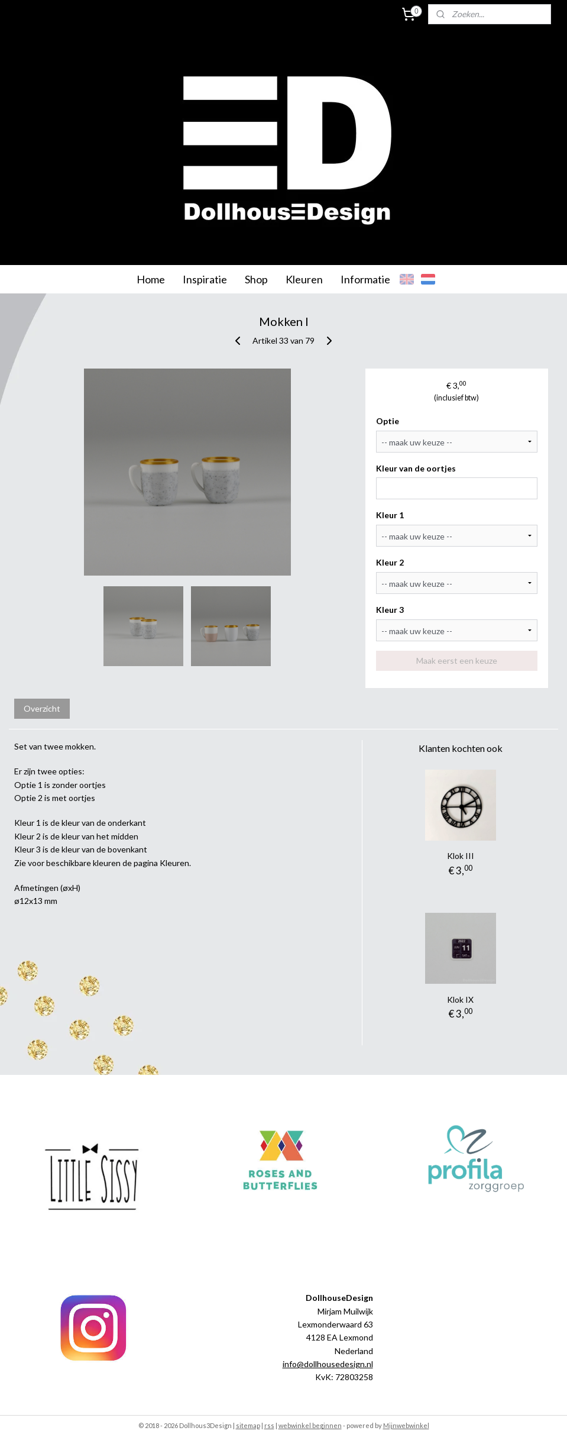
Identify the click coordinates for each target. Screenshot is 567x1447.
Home (151, 279)
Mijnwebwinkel (406, 1425)
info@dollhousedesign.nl (328, 1364)
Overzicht (42, 708)
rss (269, 1425)
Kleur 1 (390, 515)
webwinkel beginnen (310, 1425)
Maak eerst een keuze (456, 660)
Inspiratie (205, 279)
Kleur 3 (390, 610)
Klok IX (460, 999)
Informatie (365, 279)
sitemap (248, 1425)
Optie (387, 421)
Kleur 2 (390, 562)
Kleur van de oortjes (416, 468)
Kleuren (304, 279)
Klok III (460, 856)
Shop (256, 279)
